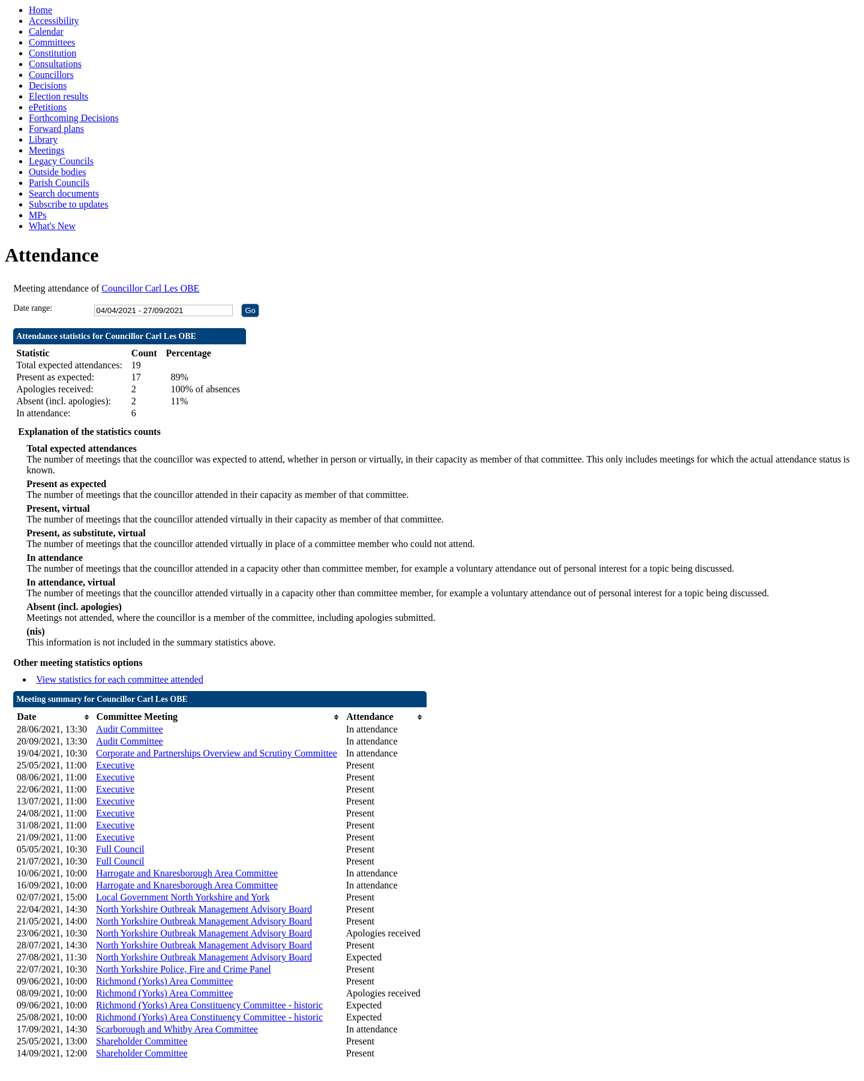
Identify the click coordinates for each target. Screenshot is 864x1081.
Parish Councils (59, 183)
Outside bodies (57, 172)
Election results (58, 96)
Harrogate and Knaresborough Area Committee (187, 873)
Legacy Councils (61, 161)
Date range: (32, 308)
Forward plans (56, 129)
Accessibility (54, 21)
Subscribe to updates (68, 204)
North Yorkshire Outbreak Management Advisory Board (204, 909)
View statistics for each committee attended (119, 679)
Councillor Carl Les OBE (150, 288)
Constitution (52, 53)
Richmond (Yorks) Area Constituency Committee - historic (209, 1005)
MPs (37, 215)
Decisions (48, 85)
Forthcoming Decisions (74, 118)
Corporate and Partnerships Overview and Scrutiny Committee (216, 753)
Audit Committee (129, 729)
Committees (52, 42)
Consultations (55, 64)
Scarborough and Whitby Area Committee (177, 1029)
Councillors (51, 75)
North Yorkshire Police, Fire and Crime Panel (183, 969)
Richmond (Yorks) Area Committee (164, 981)
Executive (115, 765)
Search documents (64, 193)
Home (40, 10)
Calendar (46, 31)
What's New (52, 226)
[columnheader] (53, 717)
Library (43, 139)
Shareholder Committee (141, 1041)
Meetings (47, 150)
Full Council (120, 849)
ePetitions (48, 107)
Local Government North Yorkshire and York (182, 897)
